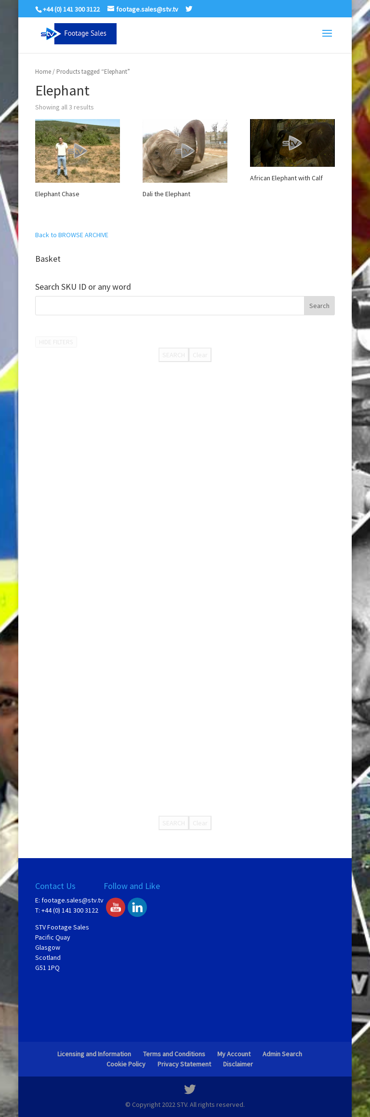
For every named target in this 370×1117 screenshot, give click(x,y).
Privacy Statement (184, 1064)
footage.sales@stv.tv (72, 900)
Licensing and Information (94, 1054)
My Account (234, 1054)
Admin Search (282, 1054)
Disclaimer (238, 1064)
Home (43, 71)
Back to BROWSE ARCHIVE (71, 234)
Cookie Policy (125, 1064)
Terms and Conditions (174, 1054)
